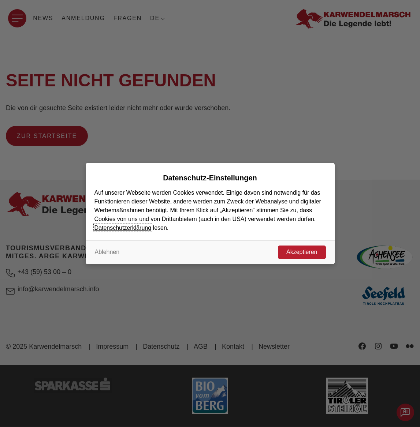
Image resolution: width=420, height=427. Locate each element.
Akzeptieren (301, 252)
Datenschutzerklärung (123, 228)
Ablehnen (107, 252)
